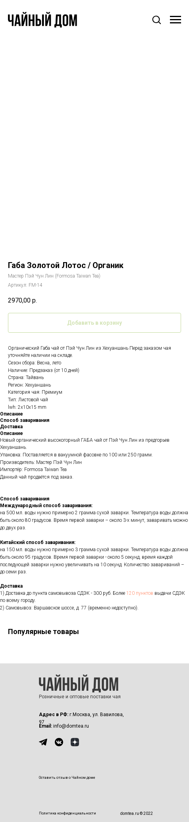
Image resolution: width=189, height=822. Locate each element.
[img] (43, 742)
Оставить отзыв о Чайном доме (67, 778)
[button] (156, 19)
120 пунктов (139, 593)
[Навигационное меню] (175, 20)
